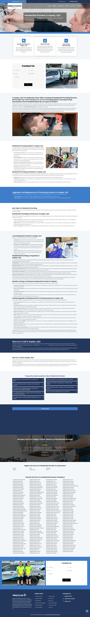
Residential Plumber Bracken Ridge (19, 509)
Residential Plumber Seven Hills (68, 484)
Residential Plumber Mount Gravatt (52, 509)
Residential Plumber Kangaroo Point (36, 537)
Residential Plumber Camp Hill (18, 524)
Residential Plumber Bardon (18, 501)
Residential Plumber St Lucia (68, 495)
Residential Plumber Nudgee (51, 524)
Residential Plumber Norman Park (52, 521)
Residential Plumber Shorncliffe (68, 489)
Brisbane (47, 469)
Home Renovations (38, 607)
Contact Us (79, 5)
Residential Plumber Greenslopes (35, 512)
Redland (14, 469)
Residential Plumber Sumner (68, 503)
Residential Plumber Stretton (68, 501)
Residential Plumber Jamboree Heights (36, 532)
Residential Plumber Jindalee (35, 534)
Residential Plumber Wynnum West (69, 546)
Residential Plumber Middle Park (52, 495)
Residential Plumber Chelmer (18, 537)
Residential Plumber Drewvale (35, 479)
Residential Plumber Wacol (67, 526)
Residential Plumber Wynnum (68, 543)
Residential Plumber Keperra (35, 548)
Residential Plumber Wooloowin (68, 542)
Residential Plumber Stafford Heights (69, 498)
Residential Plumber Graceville (35, 509)
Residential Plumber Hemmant (35, 520)
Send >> (28, 84)
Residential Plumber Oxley (51, 529)
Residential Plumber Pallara (51, 532)
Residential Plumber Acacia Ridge (19, 479)
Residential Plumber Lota (50, 481)
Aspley (15, 32)
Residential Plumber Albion (17, 481)
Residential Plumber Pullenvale (51, 542)
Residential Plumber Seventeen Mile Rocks (70, 485)
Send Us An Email (70, 598)
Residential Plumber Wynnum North (69, 545)
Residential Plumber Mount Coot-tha (52, 506)
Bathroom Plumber (38, 598)
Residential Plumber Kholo (34, 549)
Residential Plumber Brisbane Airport (19, 515)
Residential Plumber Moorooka (51, 501)
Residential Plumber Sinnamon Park (69, 490)
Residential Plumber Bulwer (18, 520)
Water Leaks (51, 600)
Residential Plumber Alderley (18, 482)
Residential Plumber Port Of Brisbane (53, 540)
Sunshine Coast (32, 469)
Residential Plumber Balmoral (18, 498)
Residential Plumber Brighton (18, 512)
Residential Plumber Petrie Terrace (52, 535)
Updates (67, 5)
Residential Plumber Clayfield (18, 542)
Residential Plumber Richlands (51, 546)
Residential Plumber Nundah (51, 528)
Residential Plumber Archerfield (18, 489)
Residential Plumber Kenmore (35, 545)
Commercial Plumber (52, 605)
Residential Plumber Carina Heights (19, 529)
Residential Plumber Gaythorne (35, 504)
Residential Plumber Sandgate (68, 482)
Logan (31, 468)
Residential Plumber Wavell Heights (69, 529)
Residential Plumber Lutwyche (51, 482)
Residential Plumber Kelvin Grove (35, 543)
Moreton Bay (48, 468)
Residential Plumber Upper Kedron (69, 521)
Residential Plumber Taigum (68, 507)
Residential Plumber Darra (17, 549)
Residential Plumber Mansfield (51, 492)
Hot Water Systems (38, 596)
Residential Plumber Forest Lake (35, 501)
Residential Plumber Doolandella (19, 553)
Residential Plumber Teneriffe (68, 512)
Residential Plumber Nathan (51, 515)
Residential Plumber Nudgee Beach (52, 526)
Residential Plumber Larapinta (51, 479)
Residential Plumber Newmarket (52, 518)
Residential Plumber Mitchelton (51, 498)
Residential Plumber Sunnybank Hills (69, 506)
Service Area (61, 5)
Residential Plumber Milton (51, 496)
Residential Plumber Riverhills (51, 548)
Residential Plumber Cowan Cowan (19, 548)
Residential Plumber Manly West (52, 490)
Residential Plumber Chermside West (19, 540)
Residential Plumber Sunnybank (68, 504)
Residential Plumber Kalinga (35, 535)
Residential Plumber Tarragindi (68, 510)
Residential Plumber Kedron (34, 542)
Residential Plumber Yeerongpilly (69, 548)
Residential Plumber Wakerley (68, 528)
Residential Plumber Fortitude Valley (36, 503)
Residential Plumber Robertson (51, 549)
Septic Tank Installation (53, 602)
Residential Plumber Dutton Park (35, 482)
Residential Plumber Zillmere (68, 551)
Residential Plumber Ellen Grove (35, 489)
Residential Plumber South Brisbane (69, 492)
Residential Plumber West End (68, 531)
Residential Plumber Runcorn (68, 479)
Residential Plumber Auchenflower (19, 495)
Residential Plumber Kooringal (35, 551)
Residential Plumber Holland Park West (37, 528)
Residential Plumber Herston (35, 523)
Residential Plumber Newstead (51, 520)
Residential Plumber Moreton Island (52, 503)
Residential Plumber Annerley (18, 485)
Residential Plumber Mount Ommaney (53, 512)
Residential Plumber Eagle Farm (35, 484)
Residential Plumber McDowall (51, 493)
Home (49, 5)
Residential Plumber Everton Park (36, 493)
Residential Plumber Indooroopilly (35, 531)
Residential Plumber (39, 605)
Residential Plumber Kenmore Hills (36, 546)
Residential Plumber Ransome (51, 543)
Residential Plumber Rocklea (51, 553)
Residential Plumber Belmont (18, 504)
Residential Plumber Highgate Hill (35, 524)
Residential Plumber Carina (18, 528)
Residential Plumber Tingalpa (68, 517)
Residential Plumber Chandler (18, 534)
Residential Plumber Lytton (51, 484)
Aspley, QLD (68, 601)
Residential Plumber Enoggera (35, 490)
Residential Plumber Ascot (17, 490)
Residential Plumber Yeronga (68, 549)
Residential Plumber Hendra (35, 521)
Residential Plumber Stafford (68, 496)
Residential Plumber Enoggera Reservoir (37, 492)
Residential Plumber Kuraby (34, 553)
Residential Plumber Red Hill (51, 545)
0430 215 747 (74, 1)
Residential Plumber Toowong (68, 518)
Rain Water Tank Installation (40, 602)
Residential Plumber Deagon (18, 551)
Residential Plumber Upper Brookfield (69, 520)
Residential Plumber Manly (51, 489)
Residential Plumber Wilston (68, 535)
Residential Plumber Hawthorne (35, 517)
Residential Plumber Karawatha (35, 540)
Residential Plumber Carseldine (18, 532)
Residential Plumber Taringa (68, 509)
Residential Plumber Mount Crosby (52, 507)
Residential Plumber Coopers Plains (19, 543)
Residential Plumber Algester (18, 484)
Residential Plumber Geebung (35, 506)
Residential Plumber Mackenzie (51, 487)
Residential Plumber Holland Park (35, 526)
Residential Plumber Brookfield (18, 517)
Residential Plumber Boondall (18, 506)
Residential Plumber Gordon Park (35, 507)
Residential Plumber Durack (34, 481)
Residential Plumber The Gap (68, 515)
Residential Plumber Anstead (18, 487)
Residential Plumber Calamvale (18, 523)
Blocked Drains (38, 600)
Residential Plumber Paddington (52, 531)
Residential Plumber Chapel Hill (18, 535)
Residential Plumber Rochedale (51, 551)
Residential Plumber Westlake (68, 532)
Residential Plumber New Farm (51, 517)
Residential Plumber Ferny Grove (35, 496)
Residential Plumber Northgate (51, 523)
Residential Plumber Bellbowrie (18, 503)
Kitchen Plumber (52, 596)
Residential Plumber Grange (35, 510)
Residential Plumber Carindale (18, 531)
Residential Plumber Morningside (52, 504)
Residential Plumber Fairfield (35, 495)
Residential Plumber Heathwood (35, 518)
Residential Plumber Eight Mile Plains (36, 487)
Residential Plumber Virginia (68, 524)
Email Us (64, 1)
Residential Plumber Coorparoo (18, 545)
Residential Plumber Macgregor (51, 485)
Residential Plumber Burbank (18, 521)
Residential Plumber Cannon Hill (18, 526)
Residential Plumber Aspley (22, 32)
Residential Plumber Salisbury (68, 481)
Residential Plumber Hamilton (35, 515)
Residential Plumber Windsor (68, 537)
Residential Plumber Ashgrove (18, 492)
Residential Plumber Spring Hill (68, 493)
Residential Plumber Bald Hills (18, 496)
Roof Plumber (51, 598)
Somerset (14, 468)
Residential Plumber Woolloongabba (69, 540)
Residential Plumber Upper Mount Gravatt (70, 523)
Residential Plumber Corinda (18, 546)
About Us (73, 5)
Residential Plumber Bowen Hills (18, 507)
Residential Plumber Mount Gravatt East (53, 510)
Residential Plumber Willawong (68, 534)
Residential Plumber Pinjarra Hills (52, 537)
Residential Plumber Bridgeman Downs (20, 510)
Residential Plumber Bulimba (18, 518)
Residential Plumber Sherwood (68, 487)
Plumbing (54, 5)
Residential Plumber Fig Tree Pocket (36, 498)
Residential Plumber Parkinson (51, 534)
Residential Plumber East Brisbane (36, 485)
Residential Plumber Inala (34, 529)
